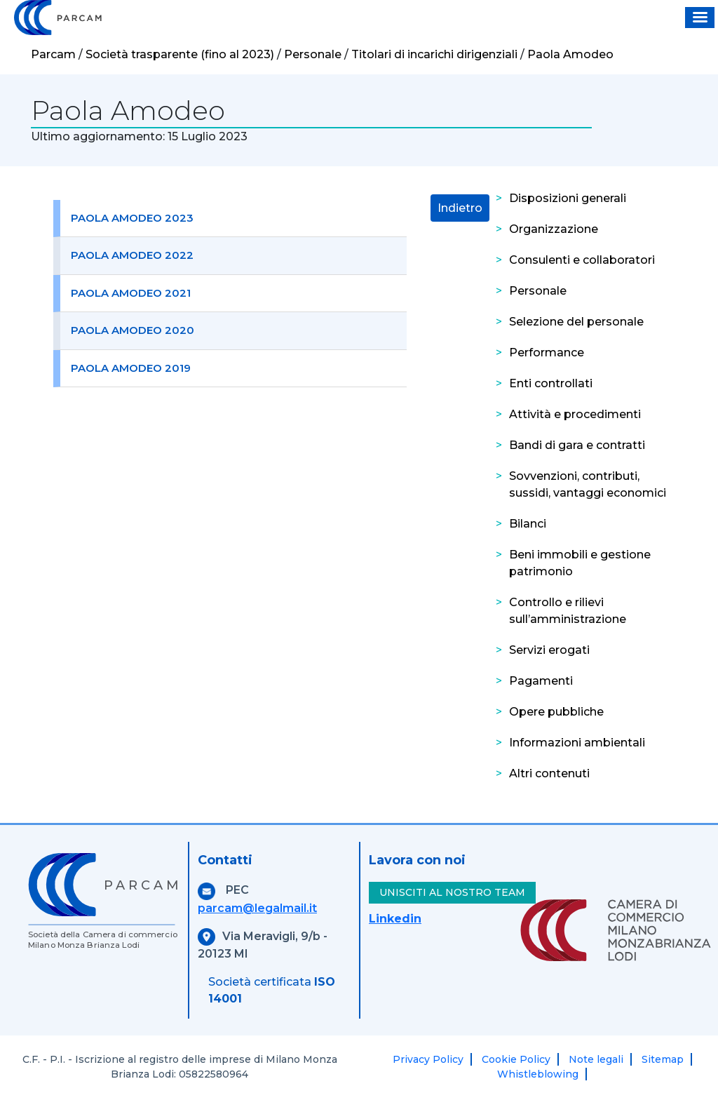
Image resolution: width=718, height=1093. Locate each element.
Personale (538, 290)
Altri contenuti (549, 773)
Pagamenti (541, 681)
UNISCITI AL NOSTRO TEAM (452, 892)
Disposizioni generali (567, 198)
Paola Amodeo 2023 (132, 217)
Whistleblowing (537, 1074)
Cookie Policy (516, 1059)
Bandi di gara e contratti (577, 445)
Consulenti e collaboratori (582, 260)
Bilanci (527, 523)
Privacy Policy (428, 1059)
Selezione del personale (576, 321)
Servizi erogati (549, 650)
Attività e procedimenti (575, 414)
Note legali (596, 1059)
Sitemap (663, 1059)
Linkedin (395, 918)
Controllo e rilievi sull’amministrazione (567, 611)
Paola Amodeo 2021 (131, 293)
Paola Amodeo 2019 (131, 368)
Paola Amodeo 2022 (132, 255)
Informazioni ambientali (577, 742)
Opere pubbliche (556, 711)
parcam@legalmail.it (257, 908)
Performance (546, 352)
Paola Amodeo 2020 (132, 330)
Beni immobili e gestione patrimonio (580, 563)
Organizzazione (553, 229)
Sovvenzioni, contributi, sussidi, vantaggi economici (587, 484)
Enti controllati (550, 383)
